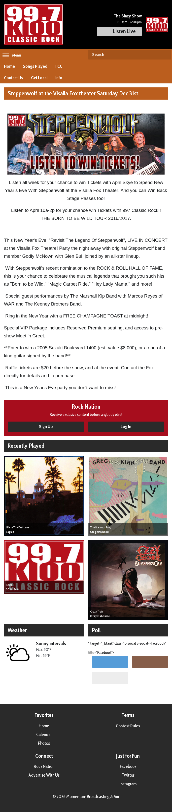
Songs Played (35, 66)
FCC (58, 66)
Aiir (116, 796)
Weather (17, 630)
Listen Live (119, 31)
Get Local (39, 77)
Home (9, 66)
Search (165, 54)
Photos (44, 743)
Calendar (44, 734)
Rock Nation (44, 766)
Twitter (128, 775)
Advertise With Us (44, 775)
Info (58, 77)
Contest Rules (128, 726)
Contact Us (13, 77)
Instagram (128, 784)
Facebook (128, 766)
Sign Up (46, 426)
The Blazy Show (128, 16)
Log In (126, 426)
